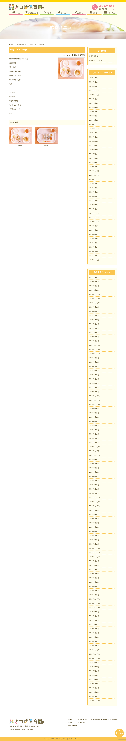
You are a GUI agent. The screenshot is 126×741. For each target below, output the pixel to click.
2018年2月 (92, 251)
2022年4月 (92, 111)
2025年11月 (93, 298)
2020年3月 (92, 586)
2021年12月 (93, 124)
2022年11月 (93, 451)
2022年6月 (92, 472)
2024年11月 (93, 349)
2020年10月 (93, 557)
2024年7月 (92, 366)
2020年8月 (92, 150)
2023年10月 (93, 404)
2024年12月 (93, 345)
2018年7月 (92, 671)
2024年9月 (92, 358)
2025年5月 (92, 324)
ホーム (70, 719)
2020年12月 (93, 548)
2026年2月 (92, 286)
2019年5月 (92, 196)
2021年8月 (92, 514)
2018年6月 (92, 234)
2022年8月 (92, 103)
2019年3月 (92, 637)
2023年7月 (92, 417)
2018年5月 (92, 238)
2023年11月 (93, 400)
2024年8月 (92, 362)
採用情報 (114, 719)
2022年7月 (92, 468)
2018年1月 (92, 255)
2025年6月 (92, 320)
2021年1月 (92, 544)
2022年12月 (93, 90)
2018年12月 (93, 213)
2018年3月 (92, 247)
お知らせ (92, 56)
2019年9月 (92, 612)
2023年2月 (92, 438)
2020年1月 (92, 166)
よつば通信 (18, 44)
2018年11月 (93, 217)
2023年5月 (92, 425)
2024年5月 (92, 375)
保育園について (85, 719)
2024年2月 (92, 387)
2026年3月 (92, 281)
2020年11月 (93, 552)
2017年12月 (93, 260)
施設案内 (82, 722)
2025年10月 (93, 303)
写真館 (70, 722)
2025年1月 (92, 341)
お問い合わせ (72, 725)
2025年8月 (92, 311)
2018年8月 (92, 230)
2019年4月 (92, 200)
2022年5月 (92, 107)
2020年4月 (92, 582)
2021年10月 (93, 128)
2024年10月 (93, 353)
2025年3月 (92, 332)
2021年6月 (92, 523)
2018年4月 (92, 243)
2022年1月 (92, 120)
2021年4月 (92, 137)
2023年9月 (92, 408)
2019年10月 (93, 179)
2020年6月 (92, 158)
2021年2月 (92, 540)
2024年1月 (92, 391)
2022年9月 (92, 99)
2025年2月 (92, 336)
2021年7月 (92, 133)
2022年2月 (92, 116)
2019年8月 (92, 183)
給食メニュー (27, 44)
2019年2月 (92, 205)
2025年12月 (93, 294)
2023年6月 (92, 421)
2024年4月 (92, 78)
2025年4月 (92, 328)
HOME (11, 44)
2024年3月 (92, 383)
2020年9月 (92, 145)
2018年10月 (93, 221)
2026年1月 (92, 290)
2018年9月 (92, 226)
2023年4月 (92, 86)
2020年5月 (92, 162)
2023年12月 (93, 396)
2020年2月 (92, 590)
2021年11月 (93, 501)
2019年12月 (93, 171)
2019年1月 (92, 209)
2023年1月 (92, 442)
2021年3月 (92, 141)
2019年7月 (92, 188)
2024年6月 (92, 370)
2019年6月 (92, 192)
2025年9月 (92, 307)
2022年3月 (92, 485)
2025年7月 (92, 315)
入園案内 (106, 719)
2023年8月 (92, 82)
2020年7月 (92, 154)
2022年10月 (93, 94)
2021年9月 (92, 510)
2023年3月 (92, 434)
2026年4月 (92, 277)
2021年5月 (92, 527)
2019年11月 (93, 175)
